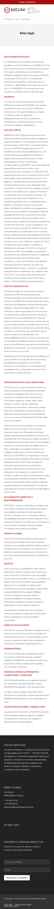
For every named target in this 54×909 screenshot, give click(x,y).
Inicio (18, 19)
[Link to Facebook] (48, 902)
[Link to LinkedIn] (43, 902)
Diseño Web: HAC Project (37, 899)
